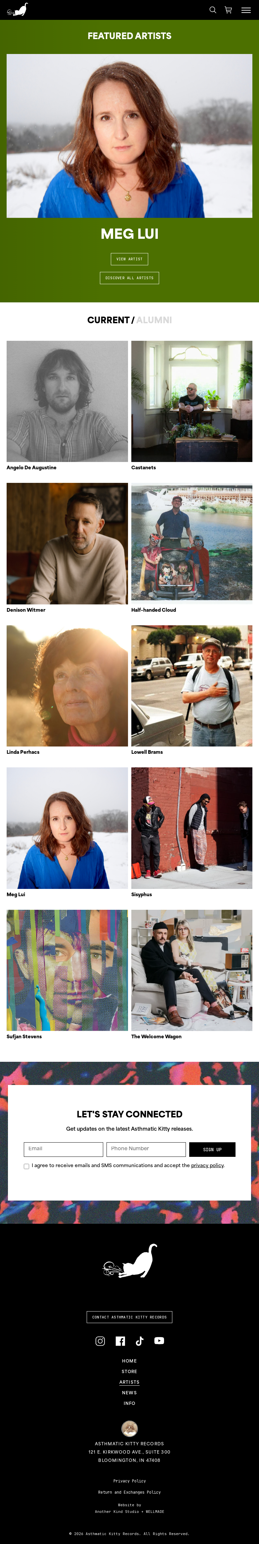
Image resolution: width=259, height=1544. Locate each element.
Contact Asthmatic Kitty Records (129, 1317)
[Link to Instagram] (100, 1341)
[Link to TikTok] (140, 1341)
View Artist (129, 259)
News (129, 1393)
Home (129, 1362)
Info (130, 1404)
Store (130, 1372)
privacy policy (207, 1165)
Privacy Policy (129, 1481)
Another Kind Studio (117, 1511)
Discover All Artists (129, 278)
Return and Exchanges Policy (129, 1492)
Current (108, 321)
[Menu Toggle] (246, 10)
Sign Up (212, 1150)
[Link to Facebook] (120, 1341)
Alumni (154, 321)
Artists (129, 1383)
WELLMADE (155, 1511)
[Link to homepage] (17, 9)
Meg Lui (130, 235)
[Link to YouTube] (159, 1340)
